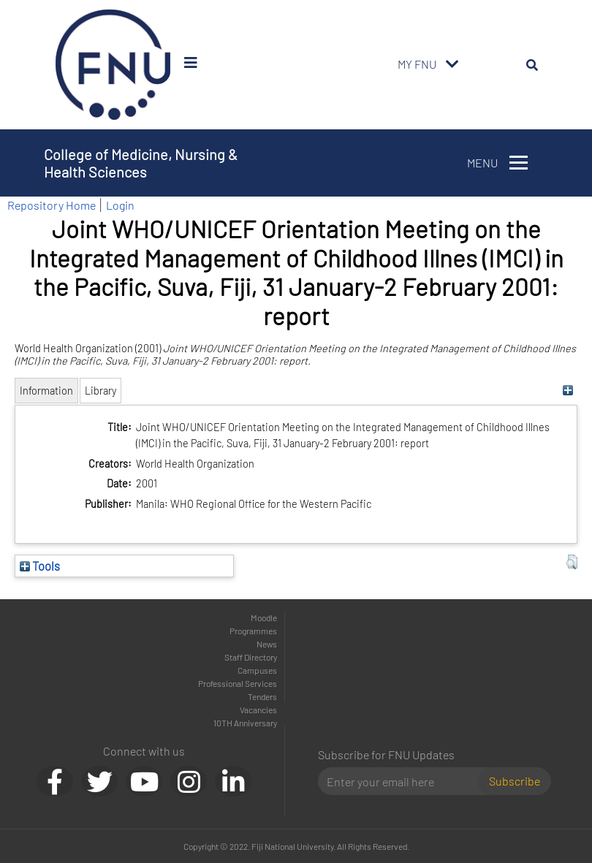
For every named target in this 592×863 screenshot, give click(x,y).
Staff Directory (250, 657)
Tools (40, 565)
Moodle (264, 617)
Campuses (257, 670)
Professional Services (237, 683)
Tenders (262, 696)
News (267, 644)
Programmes (253, 631)
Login (120, 205)
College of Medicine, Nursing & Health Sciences (141, 162)
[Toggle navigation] (452, 64)
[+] (568, 390)
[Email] (404, 781)
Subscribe (514, 781)
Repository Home (51, 205)
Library (100, 390)
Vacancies (258, 709)
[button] (571, 562)
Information (46, 390)
